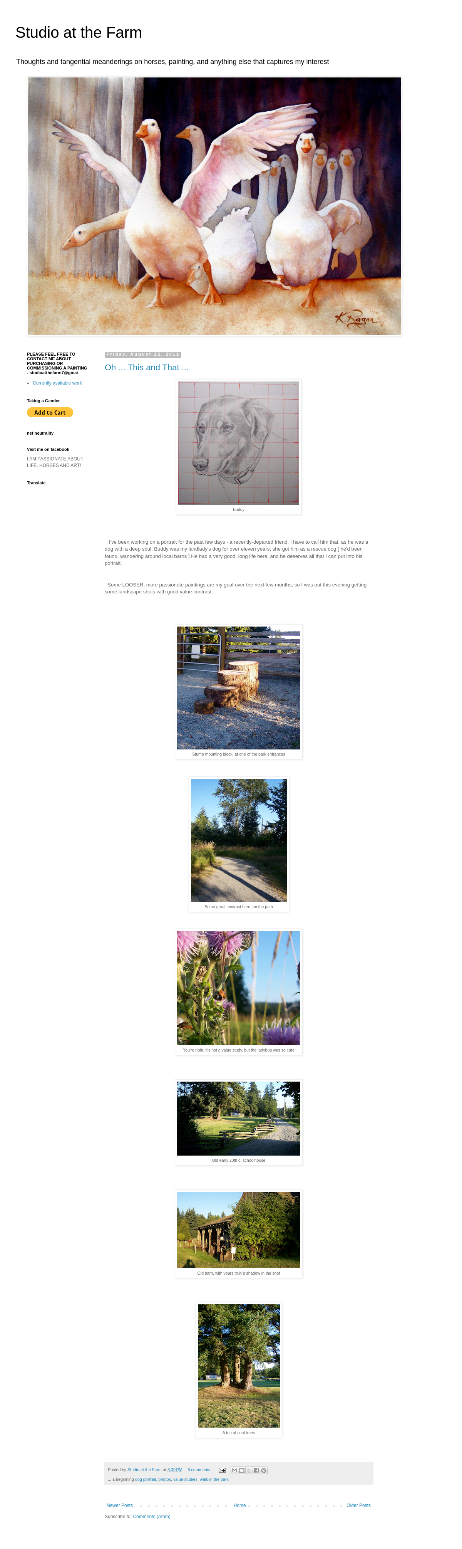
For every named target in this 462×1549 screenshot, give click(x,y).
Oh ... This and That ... (147, 367)
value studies (185, 1479)
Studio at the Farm (78, 32)
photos (164, 1479)
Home (240, 1505)
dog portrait (145, 1479)
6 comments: (200, 1469)
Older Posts (358, 1505)
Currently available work (57, 383)
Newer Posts (120, 1505)
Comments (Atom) (151, 1516)
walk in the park (214, 1479)
